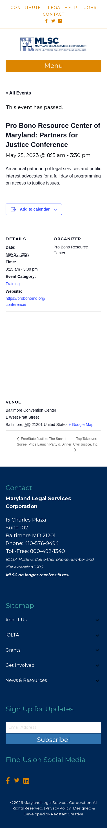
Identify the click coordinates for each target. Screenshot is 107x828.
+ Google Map (80, 424)
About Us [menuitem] (15, 619)
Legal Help (62, 7)
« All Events (18, 93)
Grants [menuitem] (12, 650)
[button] (97, 620)
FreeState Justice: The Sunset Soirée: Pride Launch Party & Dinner (44, 441)
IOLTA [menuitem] (12, 635)
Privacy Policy (58, 808)
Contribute (25, 7)
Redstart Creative (67, 814)
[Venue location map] (53, 352)
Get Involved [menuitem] (20, 665)
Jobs (90, 7)
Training (13, 284)
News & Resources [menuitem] (26, 680)
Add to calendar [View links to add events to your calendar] (35, 209)
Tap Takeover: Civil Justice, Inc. (85, 441)
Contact (53, 14)
